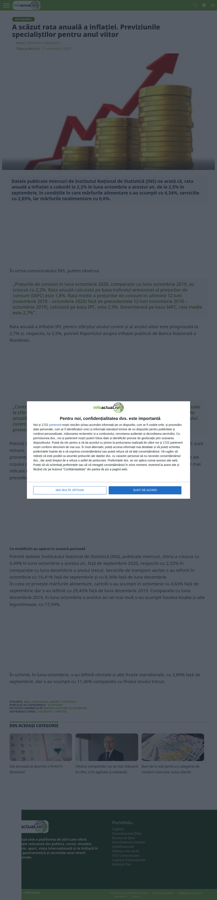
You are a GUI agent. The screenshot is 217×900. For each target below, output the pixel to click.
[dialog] (108, 450)
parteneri (55, 425)
